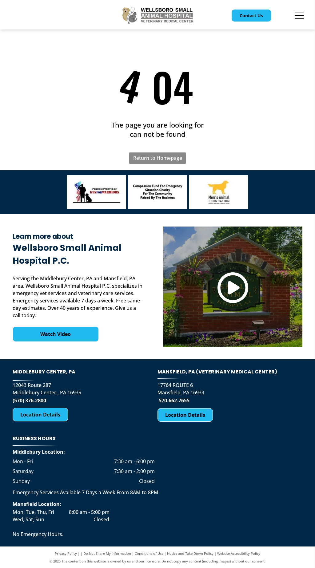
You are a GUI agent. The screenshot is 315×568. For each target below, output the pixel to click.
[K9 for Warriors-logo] (96, 192)
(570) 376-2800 (29, 400)
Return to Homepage (157, 158)
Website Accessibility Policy (238, 553)
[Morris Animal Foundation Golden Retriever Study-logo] (218, 192)
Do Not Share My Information (107, 553)
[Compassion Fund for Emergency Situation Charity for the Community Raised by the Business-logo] (157, 192)
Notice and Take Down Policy (190, 553)
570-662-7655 (174, 400)
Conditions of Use (149, 553)
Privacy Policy (66, 553)
